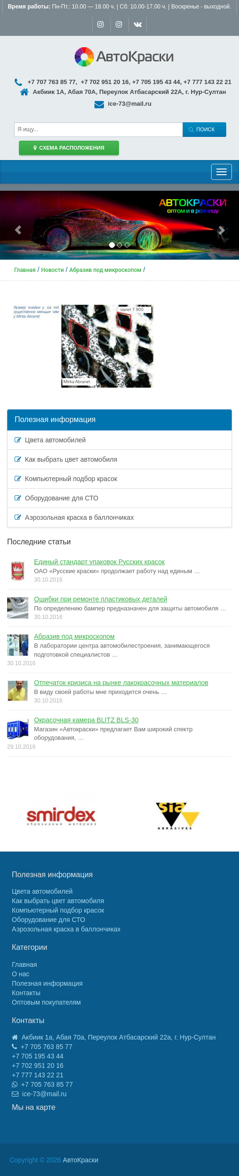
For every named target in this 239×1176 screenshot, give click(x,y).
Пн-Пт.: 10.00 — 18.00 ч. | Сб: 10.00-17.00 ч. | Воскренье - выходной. (119, 6)
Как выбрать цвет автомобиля (66, 459)
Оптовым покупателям (46, 1002)
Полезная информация (55, 419)
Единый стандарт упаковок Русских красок (99, 562)
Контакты (26, 993)
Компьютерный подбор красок (66, 478)
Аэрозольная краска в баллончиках (74, 517)
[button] (18, 225)
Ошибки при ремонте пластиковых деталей (100, 599)
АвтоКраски (80, 1160)
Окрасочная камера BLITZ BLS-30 (86, 720)
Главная (24, 964)
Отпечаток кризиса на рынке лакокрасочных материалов (121, 682)
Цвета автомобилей (50, 440)
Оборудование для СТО (56, 498)
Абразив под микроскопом (74, 636)
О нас (20, 974)
